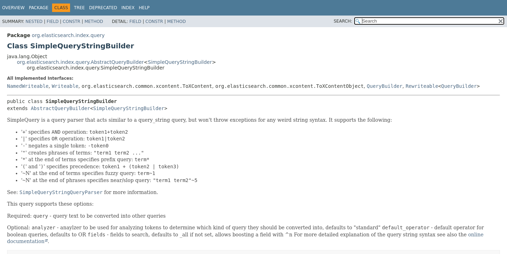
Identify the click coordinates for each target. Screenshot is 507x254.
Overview (13, 7)
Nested (33, 21)
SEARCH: (343, 21)
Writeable (65, 86)
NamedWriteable (28, 86)
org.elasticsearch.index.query (68, 35)
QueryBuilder (384, 86)
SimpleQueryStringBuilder (180, 62)
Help (144, 7)
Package (38, 7)
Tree (79, 7)
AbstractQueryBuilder (60, 108)
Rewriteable (422, 86)
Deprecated (103, 7)
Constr (71, 21)
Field (52, 21)
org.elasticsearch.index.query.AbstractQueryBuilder (80, 62)
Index (128, 7)
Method (93, 21)
